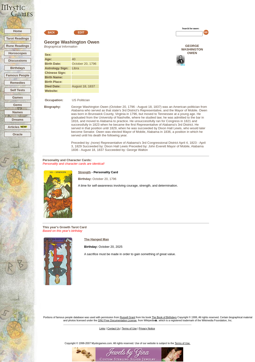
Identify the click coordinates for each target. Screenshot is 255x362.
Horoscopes (17, 53)
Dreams (18, 119)
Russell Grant (127, 317)
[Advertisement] (144, 12)
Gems (17, 105)
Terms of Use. (182, 343)
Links (102, 328)
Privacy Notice (147, 328)
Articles (18, 127)
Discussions (17, 60)
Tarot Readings (17, 38)
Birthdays (17, 68)
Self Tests (17, 90)
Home (17, 31)
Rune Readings (17, 46)
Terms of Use (129, 328)
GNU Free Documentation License (117, 320)
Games (17, 97)
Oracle (18, 134)
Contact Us (113, 328)
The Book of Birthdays (164, 317)
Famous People (17, 75)
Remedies (17, 82)
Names (17, 112)
